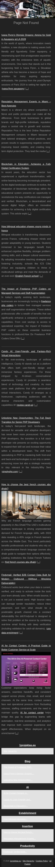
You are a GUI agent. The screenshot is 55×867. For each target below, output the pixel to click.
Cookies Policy (42, 861)
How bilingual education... (15, 819)
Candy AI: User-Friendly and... (17, 799)
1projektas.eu (15, 861)
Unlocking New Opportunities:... (18, 780)
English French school (27, 276)
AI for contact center (32, 712)
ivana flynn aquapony (13, 88)
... (27, 88)
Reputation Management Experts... (20, 838)
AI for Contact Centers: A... (16, 793)
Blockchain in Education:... (16, 806)
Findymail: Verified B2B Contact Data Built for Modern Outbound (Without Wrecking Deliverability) (26, 579)
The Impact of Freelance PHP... (18, 767)
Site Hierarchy (10, 751)
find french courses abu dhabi (20, 562)
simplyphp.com (10, 471)
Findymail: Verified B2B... (15, 852)
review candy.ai (25, 405)
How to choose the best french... (18, 832)
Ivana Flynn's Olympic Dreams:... (19, 773)
